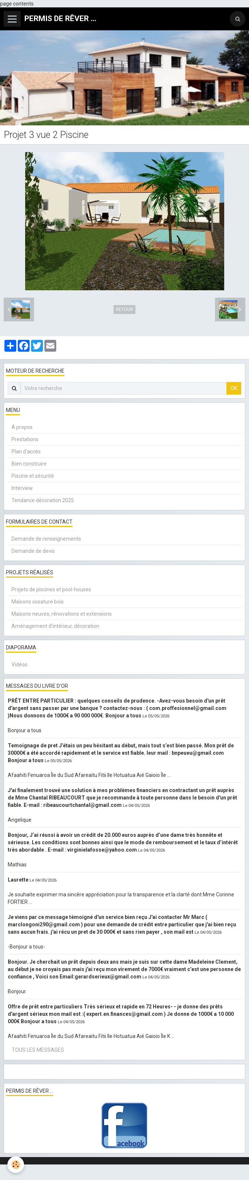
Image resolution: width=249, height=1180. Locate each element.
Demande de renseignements (46, 539)
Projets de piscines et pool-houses (51, 589)
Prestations (24, 439)
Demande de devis (33, 551)
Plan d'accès (26, 451)
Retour (124, 309)
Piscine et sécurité (32, 476)
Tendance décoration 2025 (42, 500)
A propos (22, 427)
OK (234, 388)
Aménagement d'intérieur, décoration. (55, 626)
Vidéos (19, 664)
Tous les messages (38, 1050)
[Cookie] (15, 1164)
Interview (22, 488)
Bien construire (29, 464)
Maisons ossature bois (37, 602)
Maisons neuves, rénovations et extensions (61, 614)
